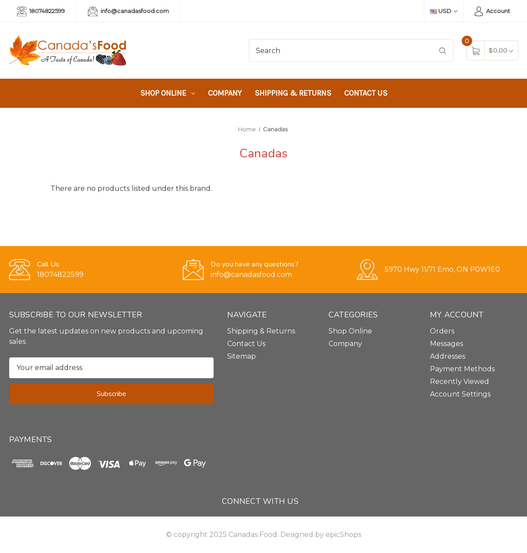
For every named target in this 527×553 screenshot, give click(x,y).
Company (225, 93)
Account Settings (460, 394)
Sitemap (241, 356)
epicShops (343, 534)
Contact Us (365, 93)
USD (443, 10)
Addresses (447, 356)
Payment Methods (462, 369)
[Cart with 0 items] (501, 50)
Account (492, 11)
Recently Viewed (459, 381)
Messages (446, 344)
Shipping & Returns (293, 93)
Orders (442, 331)
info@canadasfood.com (128, 11)
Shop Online (167, 93)
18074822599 (41, 11)
